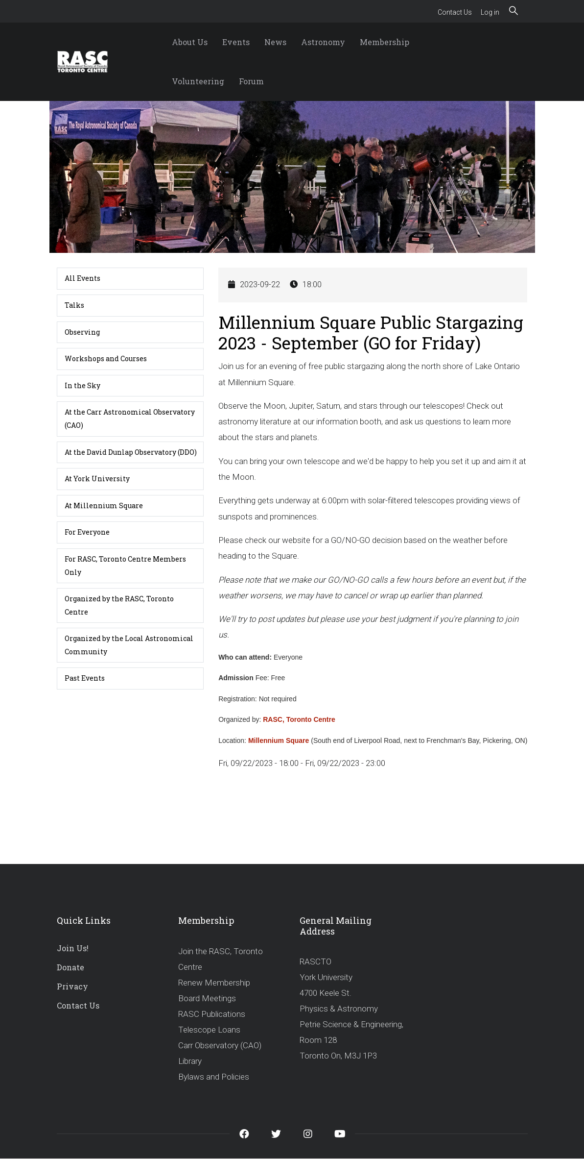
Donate (70, 967)
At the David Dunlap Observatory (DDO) (131, 452)
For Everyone (87, 532)
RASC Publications (211, 1014)
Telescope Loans (209, 1030)
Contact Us (455, 12)
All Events (82, 278)
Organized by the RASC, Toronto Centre (119, 605)
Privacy (72, 986)
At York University (97, 478)
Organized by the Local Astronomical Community (129, 645)
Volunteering (198, 81)
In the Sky (82, 385)
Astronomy (323, 42)
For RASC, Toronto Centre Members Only (125, 565)
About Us (190, 42)
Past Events (85, 678)
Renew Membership (214, 982)
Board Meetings (207, 998)
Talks (74, 305)
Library (190, 1061)
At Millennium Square (104, 505)
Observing (82, 332)
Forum (251, 81)
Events (236, 42)
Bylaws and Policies (213, 1077)
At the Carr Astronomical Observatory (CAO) (130, 418)
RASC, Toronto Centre (299, 719)
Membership (384, 42)
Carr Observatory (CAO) (219, 1045)
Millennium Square (278, 740)
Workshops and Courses (106, 358)
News (275, 42)
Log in (490, 12)
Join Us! (73, 948)
